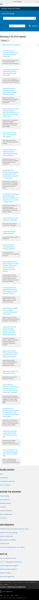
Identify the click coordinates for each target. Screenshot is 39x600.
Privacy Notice (8, 582)
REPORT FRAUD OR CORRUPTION (16, 587)
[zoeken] (34, 18)
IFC (8, 595)
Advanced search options (11, 45)
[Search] (19, 18)
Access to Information (30, 582)
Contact (6, 584)
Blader (17, 26)
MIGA (11, 595)
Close (36, 1)
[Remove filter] (8, 41)
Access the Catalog (14, 8)
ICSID (16, 595)
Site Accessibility (18, 582)
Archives (4, 8)
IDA (5, 595)
